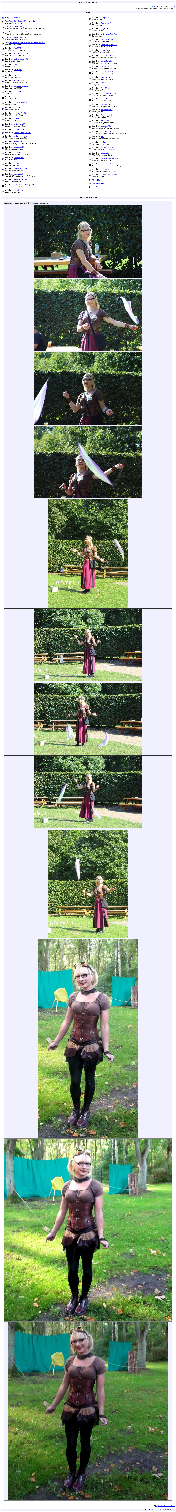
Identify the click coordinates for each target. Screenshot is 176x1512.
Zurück (155, 7)
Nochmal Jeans (19, 81)
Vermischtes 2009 (20, 169)
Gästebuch (96, 187)
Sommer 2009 (19, 141)
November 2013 (107, 131)
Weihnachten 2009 (20, 179)
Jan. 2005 (17, 48)
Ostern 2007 (18, 118)
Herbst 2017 (105, 169)
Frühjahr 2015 (106, 142)
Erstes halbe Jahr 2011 (109, 34)
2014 (102, 137)
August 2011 (105, 50)
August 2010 (105, 28)
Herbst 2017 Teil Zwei (109, 175)
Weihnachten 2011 (107, 77)
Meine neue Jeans (20, 136)
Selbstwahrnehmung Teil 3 (19, 37)
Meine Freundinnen (99, 183)
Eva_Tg (172, 7)
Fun (15, 64)
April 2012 (105, 88)
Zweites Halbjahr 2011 (109, 39)
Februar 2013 (106, 120)
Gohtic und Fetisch (108, 56)
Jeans (16, 75)
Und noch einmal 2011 (109, 45)
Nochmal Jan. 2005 (21, 53)
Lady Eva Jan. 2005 (21, 59)
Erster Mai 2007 (20, 124)
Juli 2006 (17, 108)
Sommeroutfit (19, 147)
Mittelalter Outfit (107, 148)
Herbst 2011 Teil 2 (107, 72)
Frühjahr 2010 (106, 18)
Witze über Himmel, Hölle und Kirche (23, 21)
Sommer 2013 (106, 126)
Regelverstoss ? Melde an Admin (165, 1506)
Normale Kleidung (20, 102)
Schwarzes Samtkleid (21, 86)
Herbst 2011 (105, 66)
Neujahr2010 (18, 190)
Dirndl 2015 (105, 153)
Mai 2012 (104, 99)
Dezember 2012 (106, 115)
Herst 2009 (18, 163)
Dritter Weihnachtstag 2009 (24, 185)
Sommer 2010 (106, 23)
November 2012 (107, 110)
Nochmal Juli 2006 (21, 113)
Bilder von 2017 (107, 164)
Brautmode (18, 97)
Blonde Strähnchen (21, 129)
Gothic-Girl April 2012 (109, 93)
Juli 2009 (17, 152)
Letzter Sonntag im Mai (22, 133)
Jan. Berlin (18, 70)
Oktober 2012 (106, 104)
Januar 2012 (105, 83)
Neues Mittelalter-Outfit (109, 158)
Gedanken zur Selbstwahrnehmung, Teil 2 (24, 32)
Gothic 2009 (18, 174)
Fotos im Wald (19, 158)
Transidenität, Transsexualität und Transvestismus (27, 43)
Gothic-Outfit (19, 91)
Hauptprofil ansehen (12, 18)
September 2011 (107, 61)
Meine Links (96, 180)
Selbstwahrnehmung (16, 26)
